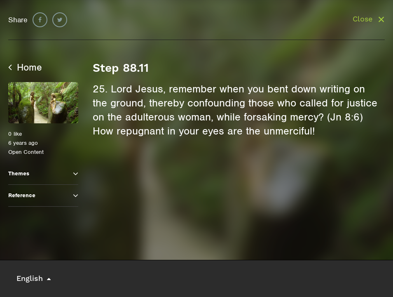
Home (25, 67)
